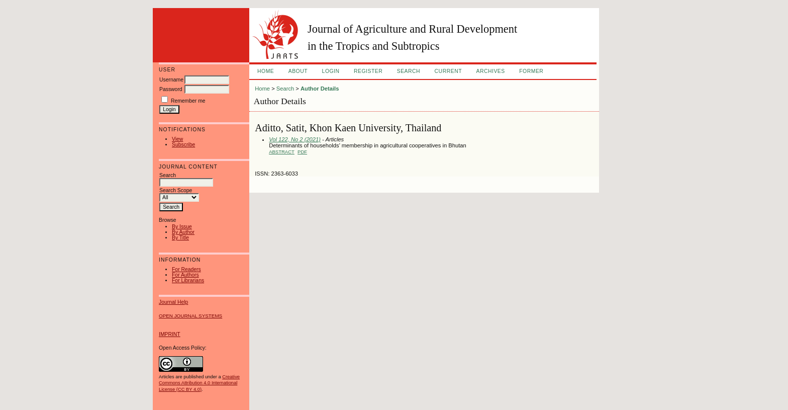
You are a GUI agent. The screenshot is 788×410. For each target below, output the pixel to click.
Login (331, 71)
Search (408, 71)
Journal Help (173, 302)
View (177, 139)
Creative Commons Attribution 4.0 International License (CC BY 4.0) (199, 382)
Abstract (281, 151)
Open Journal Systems (190, 315)
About (298, 71)
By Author (183, 232)
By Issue (182, 226)
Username (171, 80)
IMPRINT (169, 334)
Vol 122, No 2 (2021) (295, 139)
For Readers (186, 269)
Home (265, 71)
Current (448, 71)
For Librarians (188, 280)
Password (170, 89)
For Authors (185, 275)
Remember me (188, 101)
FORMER (531, 71)
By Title (180, 237)
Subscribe (183, 144)
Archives (490, 71)
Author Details (320, 89)
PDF (302, 151)
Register (368, 71)
